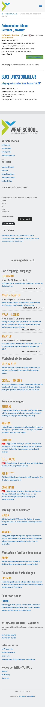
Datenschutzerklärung (8, 174)
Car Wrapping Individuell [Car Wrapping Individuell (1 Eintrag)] (17, 238)
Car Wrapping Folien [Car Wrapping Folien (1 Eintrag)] (22, 235)
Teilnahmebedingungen (8, 177)
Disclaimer (5, 170)
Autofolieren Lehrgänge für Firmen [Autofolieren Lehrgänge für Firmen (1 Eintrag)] (10, 235)
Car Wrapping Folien (7, 649)
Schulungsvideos (6, 148)
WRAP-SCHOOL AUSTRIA (9, 638)
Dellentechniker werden (8, 652)
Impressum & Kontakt (8, 167)
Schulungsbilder (6, 152)
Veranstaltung (11, 14)
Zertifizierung (6, 145)
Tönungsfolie (5, 678)
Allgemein (4, 671)
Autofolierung (6, 675)
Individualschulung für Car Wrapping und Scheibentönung (18, 659)
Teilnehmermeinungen (8, 155)
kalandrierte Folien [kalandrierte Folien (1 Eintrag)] (19, 241)
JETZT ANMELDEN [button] (34, 57)
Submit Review (8, 224)
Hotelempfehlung (7, 181)
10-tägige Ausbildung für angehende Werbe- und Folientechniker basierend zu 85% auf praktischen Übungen (22, 463)
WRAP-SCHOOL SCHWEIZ (9, 635)
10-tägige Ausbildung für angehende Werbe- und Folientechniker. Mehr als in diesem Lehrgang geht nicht (22, 477)
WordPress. (31, 696)
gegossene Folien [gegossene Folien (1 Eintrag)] (10, 241)
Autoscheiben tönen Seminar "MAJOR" (25, 83)
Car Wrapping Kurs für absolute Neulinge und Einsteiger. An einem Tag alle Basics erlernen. (23, 283)
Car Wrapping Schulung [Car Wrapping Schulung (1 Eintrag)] (29, 238)
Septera (21, 696)
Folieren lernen (6, 656)
